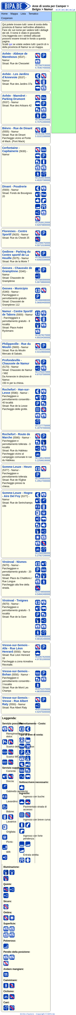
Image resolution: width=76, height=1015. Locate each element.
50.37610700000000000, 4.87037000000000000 (47, 373)
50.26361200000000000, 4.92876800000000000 (47, 223)
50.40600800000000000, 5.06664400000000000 (47, 301)
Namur (48, 9)
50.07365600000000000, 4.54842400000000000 (47, 593)
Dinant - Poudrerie (14, 186)
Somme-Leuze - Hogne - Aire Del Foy (17, 494)
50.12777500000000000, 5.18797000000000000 (47, 426)
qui (10, 44)
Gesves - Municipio (15, 288)
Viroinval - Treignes (15, 600)
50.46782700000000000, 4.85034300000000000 (47, 336)
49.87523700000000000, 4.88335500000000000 (47, 690)
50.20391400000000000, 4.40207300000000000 (47, 179)
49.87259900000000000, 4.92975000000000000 (47, 710)
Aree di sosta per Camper (49, 6)
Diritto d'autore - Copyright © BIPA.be (37, 1014)
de (67, 10)
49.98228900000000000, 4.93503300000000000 (47, 258)
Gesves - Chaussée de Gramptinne (17, 269)
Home (4, 13)
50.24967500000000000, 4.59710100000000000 (47, 244)
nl (56, 10)
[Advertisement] (64, 72)
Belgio (37, 9)
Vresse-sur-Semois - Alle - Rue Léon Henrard (15, 648)
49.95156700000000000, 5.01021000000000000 (47, 135)
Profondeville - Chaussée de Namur (15, 362)
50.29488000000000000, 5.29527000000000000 (47, 479)
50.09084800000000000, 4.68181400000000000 (47, 637)
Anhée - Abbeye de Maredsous (15, 55)
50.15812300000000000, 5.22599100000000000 (47, 459)
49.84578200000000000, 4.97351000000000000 (47, 658)
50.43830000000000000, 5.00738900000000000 (47, 280)
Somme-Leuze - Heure (17, 466)
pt (74, 10)
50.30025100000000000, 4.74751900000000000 (47, 120)
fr (59, 10)
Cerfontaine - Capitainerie (11, 149)
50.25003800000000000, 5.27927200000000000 (47, 554)
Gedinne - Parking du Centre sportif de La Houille (16, 255)
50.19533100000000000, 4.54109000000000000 (47, 350)
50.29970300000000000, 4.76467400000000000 (47, 66)
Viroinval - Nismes (14, 561)
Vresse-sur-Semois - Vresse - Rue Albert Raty (15, 701)
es (71, 10)
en (63, 10)
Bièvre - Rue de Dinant (17, 128)
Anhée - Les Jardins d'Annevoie (15, 75)
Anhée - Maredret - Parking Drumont (14, 97)
